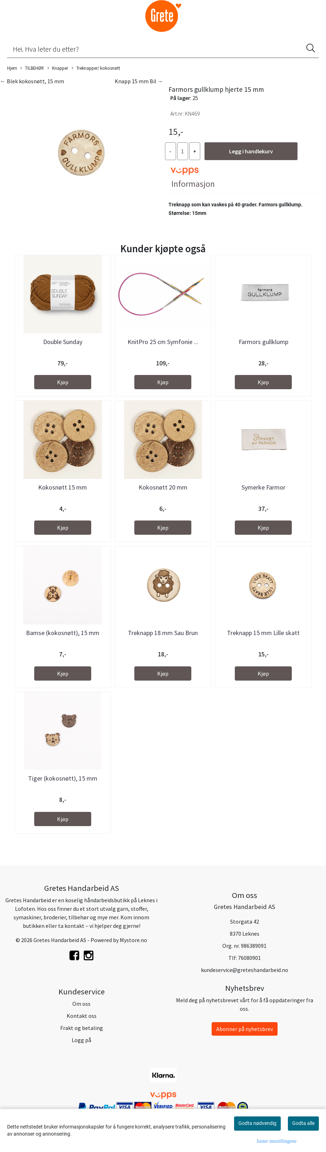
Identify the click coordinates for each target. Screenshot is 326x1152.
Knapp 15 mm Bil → (139, 81)
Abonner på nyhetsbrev (244, 1028)
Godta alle (303, 1123)
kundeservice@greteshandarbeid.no (244, 969)
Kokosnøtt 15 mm (62, 487)
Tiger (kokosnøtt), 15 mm (62, 778)
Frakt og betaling (81, 1027)
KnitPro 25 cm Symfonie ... (163, 342)
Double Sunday (62, 342)
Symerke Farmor (263, 487)
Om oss (81, 1003)
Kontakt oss (82, 1015)
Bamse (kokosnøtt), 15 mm (62, 633)
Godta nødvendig (257, 1123)
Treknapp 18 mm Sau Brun (163, 633)
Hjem (12, 68)
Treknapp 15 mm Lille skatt (263, 633)
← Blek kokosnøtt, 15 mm (32, 81)
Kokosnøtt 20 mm (163, 487)
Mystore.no (133, 940)
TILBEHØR (32, 68)
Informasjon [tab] (193, 183)
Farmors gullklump (263, 342)
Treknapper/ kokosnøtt (96, 68)
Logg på (81, 1039)
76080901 (249, 957)
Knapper (57, 68)
